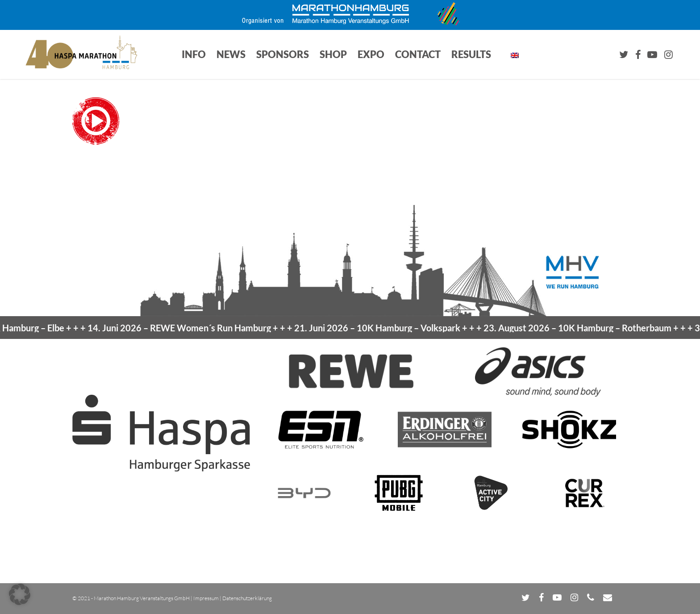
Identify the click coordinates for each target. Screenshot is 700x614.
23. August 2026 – (589, 327)
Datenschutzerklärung (247, 598)
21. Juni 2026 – (390, 327)
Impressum (206, 598)
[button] (19, 594)
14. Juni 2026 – (191, 327)
